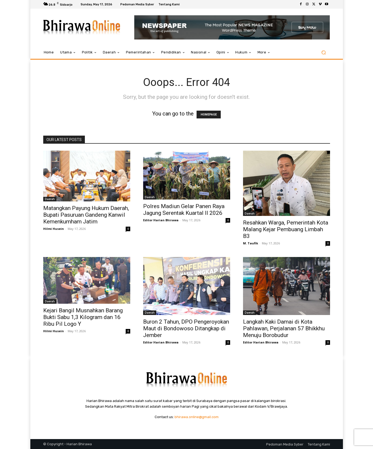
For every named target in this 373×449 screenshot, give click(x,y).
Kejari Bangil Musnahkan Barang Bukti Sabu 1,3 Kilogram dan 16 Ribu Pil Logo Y (83, 317)
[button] (323, 52)
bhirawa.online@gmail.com (197, 417)
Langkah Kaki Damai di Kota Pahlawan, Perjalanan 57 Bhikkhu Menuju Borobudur (284, 328)
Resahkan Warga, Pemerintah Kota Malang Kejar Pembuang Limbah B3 (285, 229)
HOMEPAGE (209, 114)
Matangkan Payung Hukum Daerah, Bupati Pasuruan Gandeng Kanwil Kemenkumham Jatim (86, 215)
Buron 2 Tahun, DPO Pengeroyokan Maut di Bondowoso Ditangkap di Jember (186, 328)
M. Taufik (250, 243)
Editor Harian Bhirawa (161, 220)
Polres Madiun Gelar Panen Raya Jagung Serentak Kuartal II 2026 (183, 209)
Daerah (50, 199)
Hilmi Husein (53, 229)
